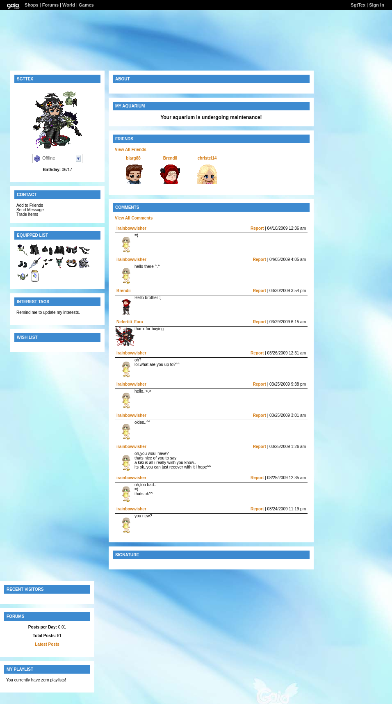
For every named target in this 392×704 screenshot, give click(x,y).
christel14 (207, 158)
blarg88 (133, 158)
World (68, 4)
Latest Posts (47, 644)
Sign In (376, 4)
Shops (32, 4)
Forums (50, 4)
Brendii (170, 158)
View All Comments (134, 218)
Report (257, 228)
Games (86, 4)
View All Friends (130, 149)
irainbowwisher (131, 228)
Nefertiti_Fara (129, 322)
